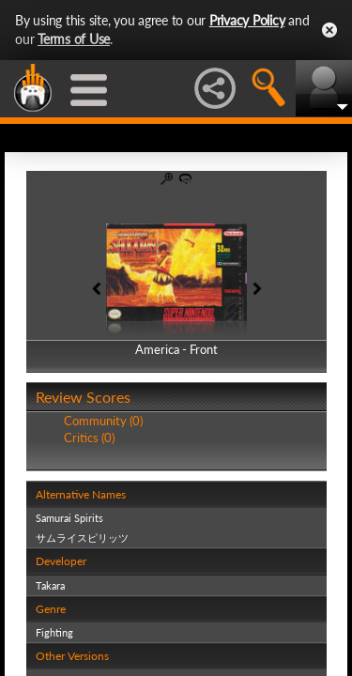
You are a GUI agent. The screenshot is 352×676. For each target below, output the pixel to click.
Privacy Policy (247, 20)
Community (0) (103, 420)
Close (329, 30)
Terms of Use (74, 39)
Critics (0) (89, 437)
